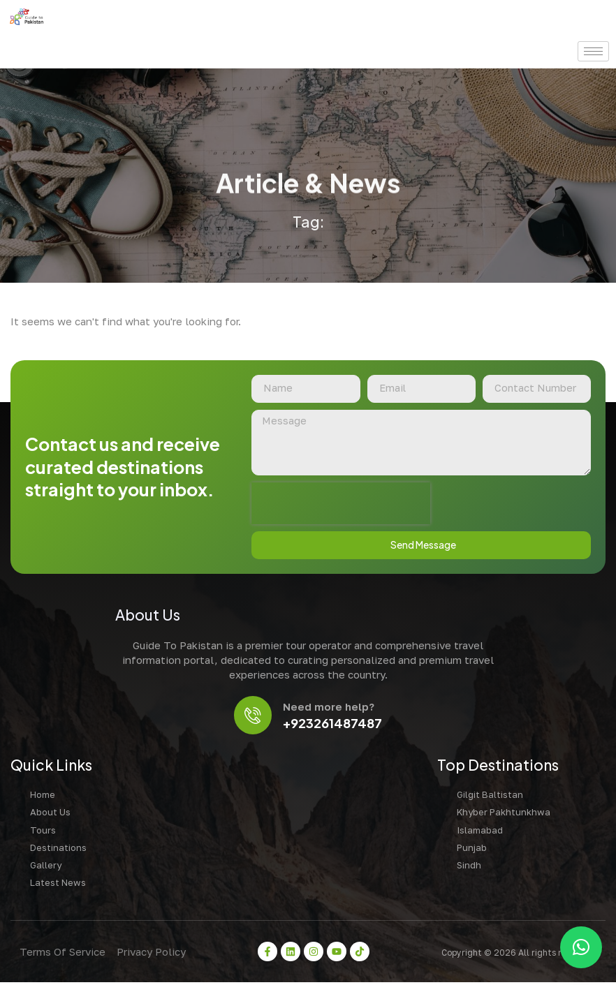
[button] (581, 947)
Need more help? (330, 708)
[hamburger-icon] (593, 51)
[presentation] (340, 505)
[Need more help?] (253, 717)
